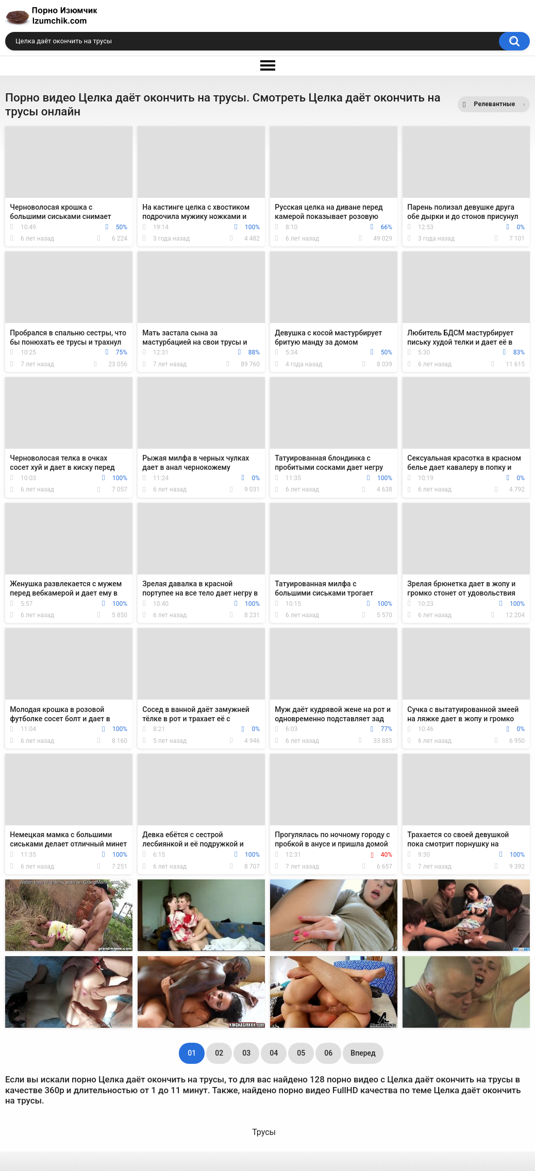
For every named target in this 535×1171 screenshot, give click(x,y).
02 (219, 1053)
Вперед (362, 1053)
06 (328, 1053)
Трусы (264, 1132)
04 (274, 1053)
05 (301, 1053)
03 (246, 1053)
